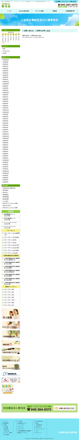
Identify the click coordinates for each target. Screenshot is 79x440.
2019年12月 (6, 160)
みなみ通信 (6, 434)
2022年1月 (5, 107)
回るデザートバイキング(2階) (10, 203)
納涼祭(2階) (6, 196)
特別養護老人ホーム (22, 423)
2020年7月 (5, 144)
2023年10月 (6, 83)
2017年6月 (5, 164)
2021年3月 (5, 127)
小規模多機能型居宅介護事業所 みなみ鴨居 (12, 267)
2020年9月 (5, 140)
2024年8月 (5, 64)
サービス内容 (40, 11)
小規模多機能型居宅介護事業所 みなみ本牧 (12, 263)
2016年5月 (5, 177)
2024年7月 (5, 66)
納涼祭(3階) (6, 199)
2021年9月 (5, 114)
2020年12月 (6, 134)
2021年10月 (6, 112)
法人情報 (5, 425)
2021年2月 (5, 129)
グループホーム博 (9, 289)
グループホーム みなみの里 (11, 245)
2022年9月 (5, 94)
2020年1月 (5, 158)
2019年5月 (5, 162)
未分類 (4, 53)
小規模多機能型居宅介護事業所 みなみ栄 (12, 283)
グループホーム (11, 230)
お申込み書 (6, 430)
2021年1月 (5, 131)
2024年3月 (5, 75)
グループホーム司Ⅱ (9, 300)
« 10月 (3, 42)
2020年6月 (5, 147)
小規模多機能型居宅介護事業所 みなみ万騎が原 (12, 271)
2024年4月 (5, 72)
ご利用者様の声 (70, 11)
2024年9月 (5, 62)
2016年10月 (6, 173)
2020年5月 (5, 149)
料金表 (55, 11)
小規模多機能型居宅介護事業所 (11, 255)
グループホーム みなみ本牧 (11, 237)
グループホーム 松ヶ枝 (10, 240)
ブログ (37, 430)
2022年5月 (5, 101)
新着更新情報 (5, 423)
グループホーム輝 (9, 302)
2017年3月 (5, 166)
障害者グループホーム (10, 286)
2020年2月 (5, 155)
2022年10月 (6, 92)
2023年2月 (5, 90)
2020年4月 (5, 151)
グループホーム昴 (9, 294)
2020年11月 (6, 136)
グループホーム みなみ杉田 (11, 250)
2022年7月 (5, 96)
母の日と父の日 (7, 205)
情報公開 (6, 428)
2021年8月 (5, 116)
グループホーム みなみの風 (11, 247)
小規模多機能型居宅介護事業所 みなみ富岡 (12, 275)
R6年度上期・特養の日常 (9, 188)
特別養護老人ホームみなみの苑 (9, 215)
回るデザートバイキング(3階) (10, 207)
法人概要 (58, 1)
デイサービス (6, 51)
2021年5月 (5, 123)
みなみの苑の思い (24, 11)
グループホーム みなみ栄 (11, 253)
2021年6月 (5, 120)
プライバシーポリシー (40, 428)
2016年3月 (5, 181)
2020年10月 (6, 138)
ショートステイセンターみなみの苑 (10, 223)
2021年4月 (5, 125)
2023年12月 (6, 81)
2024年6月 (5, 68)
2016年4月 (5, 179)
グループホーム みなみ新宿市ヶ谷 (12, 234)
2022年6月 (5, 99)
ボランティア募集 (8, 432)
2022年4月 (5, 103)
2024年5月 (5, 70)
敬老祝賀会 (6, 194)
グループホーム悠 (9, 297)
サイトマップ (65, 1)
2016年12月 (6, 171)
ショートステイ (21, 425)
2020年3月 (5, 153)
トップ (9, 11)
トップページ (5, 421)
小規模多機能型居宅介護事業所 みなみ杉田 (12, 279)
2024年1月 (5, 79)
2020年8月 (5, 142)
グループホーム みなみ (10, 242)
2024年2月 (5, 77)
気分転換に (6, 190)
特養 (4, 48)
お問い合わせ (73, 1)
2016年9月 (5, 175)
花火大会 (5, 192)
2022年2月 (5, 105)
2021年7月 (5, 118)
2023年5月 (5, 88)
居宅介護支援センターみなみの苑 (10, 219)
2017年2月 (5, 168)
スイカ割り (6, 201)
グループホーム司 (9, 305)
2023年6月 (5, 86)
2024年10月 (6, 59)
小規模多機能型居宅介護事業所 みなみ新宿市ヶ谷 (12, 259)
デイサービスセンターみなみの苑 (10, 227)
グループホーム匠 (9, 292)
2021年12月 (6, 110)
